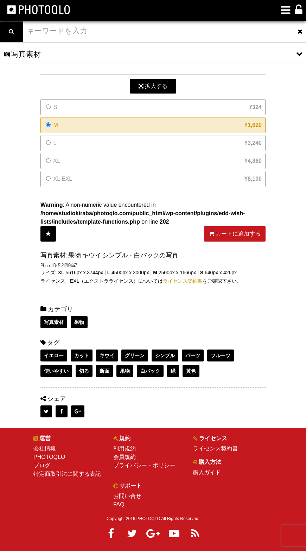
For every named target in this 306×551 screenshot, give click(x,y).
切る (84, 371)
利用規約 (124, 448)
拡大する (153, 86)
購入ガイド (207, 472)
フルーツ (220, 355)
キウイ (107, 355)
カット (81, 355)
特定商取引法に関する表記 (67, 474)
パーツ (192, 355)
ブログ (41, 465)
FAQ (119, 504)
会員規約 (124, 457)
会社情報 (44, 448)
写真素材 (54, 322)
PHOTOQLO (49, 457)
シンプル (165, 355)
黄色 (191, 371)
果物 (79, 322)
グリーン (135, 355)
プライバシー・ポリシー (144, 465)
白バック (150, 371)
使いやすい (56, 371)
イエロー (54, 355)
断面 (104, 371)
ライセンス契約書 (182, 281)
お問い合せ (127, 496)
